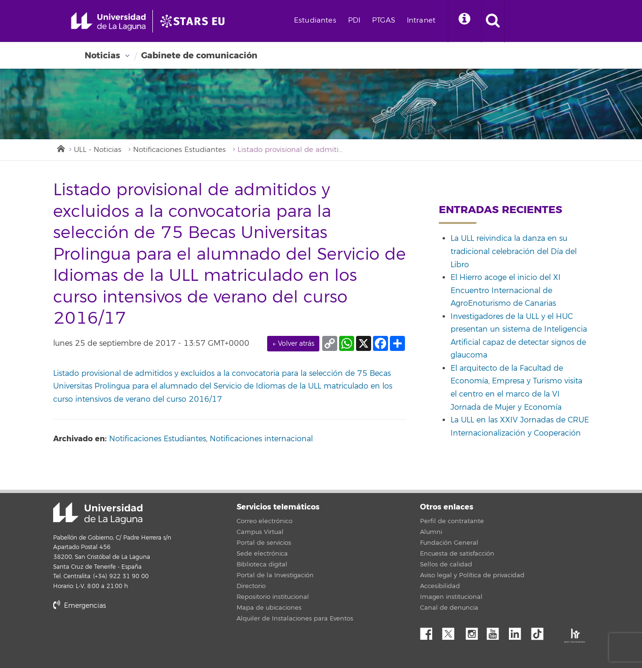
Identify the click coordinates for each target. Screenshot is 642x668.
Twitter (452, 631)
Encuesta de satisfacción (457, 553)
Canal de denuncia (449, 608)
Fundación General (449, 543)
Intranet (421, 20)
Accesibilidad (440, 586)
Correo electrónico (265, 521)
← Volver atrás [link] (293, 344)
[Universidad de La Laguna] (195, 21)
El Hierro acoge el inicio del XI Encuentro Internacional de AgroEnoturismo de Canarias (506, 290)
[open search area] (493, 21)
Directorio (251, 586)
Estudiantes (315, 20)
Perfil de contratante (452, 521)
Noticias (102, 55)
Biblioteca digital (262, 564)
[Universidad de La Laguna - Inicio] (112, 21)
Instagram (474, 631)
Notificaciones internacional (261, 439)
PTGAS (383, 20)
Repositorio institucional (273, 597)
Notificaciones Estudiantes (179, 149)
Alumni (431, 532)
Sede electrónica (262, 553)
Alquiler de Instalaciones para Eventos (295, 618)
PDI (354, 20)
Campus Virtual (260, 532)
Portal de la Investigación (275, 575)
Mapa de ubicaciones (269, 608)
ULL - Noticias (97, 149)
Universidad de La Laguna (98, 513)
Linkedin (518, 631)
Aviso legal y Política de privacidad (472, 575)
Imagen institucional (451, 597)
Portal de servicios (264, 543)
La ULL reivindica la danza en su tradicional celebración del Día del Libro (514, 251)
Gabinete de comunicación (199, 55)
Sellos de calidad (446, 564)
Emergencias (79, 606)
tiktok (540, 631)
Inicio (60, 147)
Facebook (430, 631)
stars (123, 637)
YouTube (496, 631)
